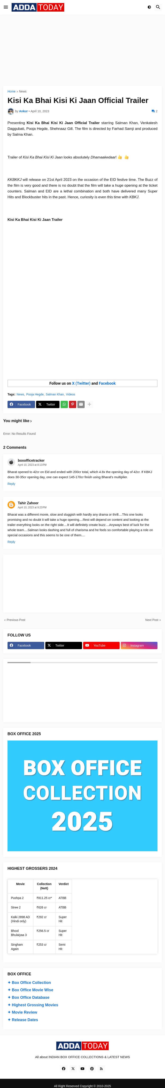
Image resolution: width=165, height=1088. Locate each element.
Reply (11, 484)
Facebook (107, 383)
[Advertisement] (82, 50)
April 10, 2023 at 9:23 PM (32, 507)
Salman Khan (55, 394)
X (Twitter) (81, 383)
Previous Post (16, 620)
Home (11, 91)
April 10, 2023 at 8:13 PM (32, 464)
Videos (70, 394)
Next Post (151, 620)
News (22, 91)
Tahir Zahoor (28, 503)
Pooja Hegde (35, 394)
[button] (6, 7)
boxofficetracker (31, 460)
